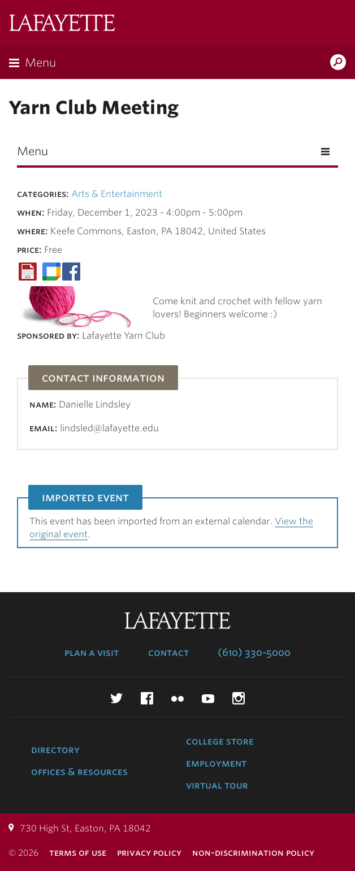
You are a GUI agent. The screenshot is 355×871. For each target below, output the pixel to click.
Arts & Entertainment (116, 194)
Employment (216, 763)
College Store (220, 741)
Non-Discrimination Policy (253, 852)
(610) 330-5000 (254, 652)
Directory (55, 749)
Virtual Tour (217, 785)
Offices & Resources (79, 771)
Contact (168, 652)
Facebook (147, 698)
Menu (40, 62)
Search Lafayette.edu (338, 63)
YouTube (208, 698)
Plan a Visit (91, 652)
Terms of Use (77, 852)
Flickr (177, 698)
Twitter (116, 698)
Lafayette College (62, 24)
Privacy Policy (149, 852)
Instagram (238, 698)
